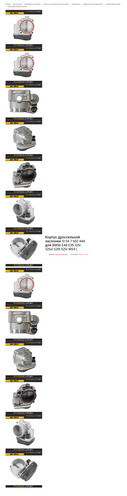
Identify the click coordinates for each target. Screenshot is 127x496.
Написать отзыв (83, 254)
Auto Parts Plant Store (61, 254)
